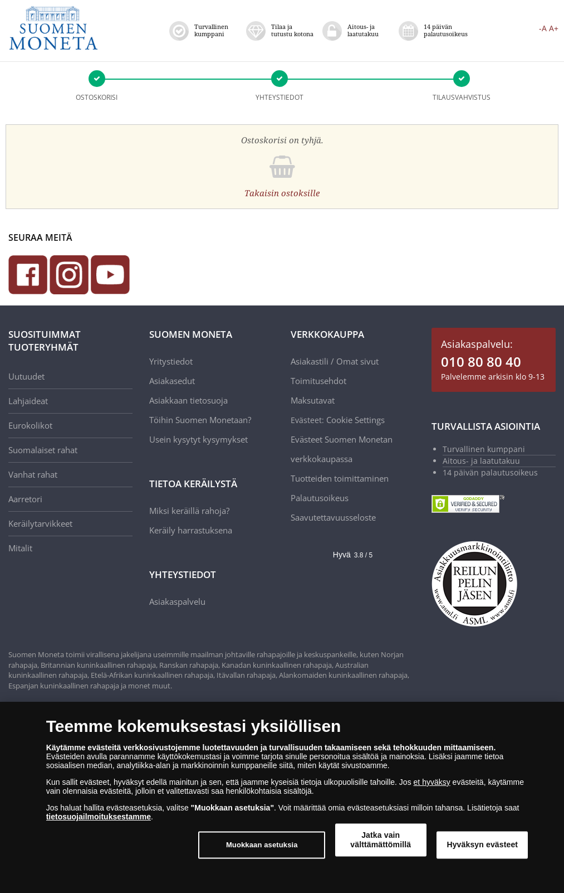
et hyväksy (432, 782)
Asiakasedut (172, 380)
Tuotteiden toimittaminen (340, 478)
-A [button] (543, 28)
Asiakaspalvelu (177, 601)
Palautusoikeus (320, 497)
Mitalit (20, 548)
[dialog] (282, 797)
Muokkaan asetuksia (262, 845)
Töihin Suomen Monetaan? (200, 419)
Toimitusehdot (318, 380)
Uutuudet (26, 376)
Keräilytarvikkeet (40, 523)
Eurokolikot (30, 425)
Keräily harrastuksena (190, 530)
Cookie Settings (355, 419)
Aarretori (25, 498)
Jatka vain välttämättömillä (380, 840)
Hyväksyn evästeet (482, 844)
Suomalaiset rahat (42, 449)
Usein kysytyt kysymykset (198, 439)
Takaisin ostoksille (282, 192)
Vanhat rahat (32, 474)
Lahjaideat (28, 400)
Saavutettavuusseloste (333, 517)
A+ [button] (553, 28)
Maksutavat (313, 400)
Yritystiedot (171, 361)
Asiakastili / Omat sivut (335, 361)
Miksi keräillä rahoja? (189, 510)
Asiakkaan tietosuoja (188, 400)
